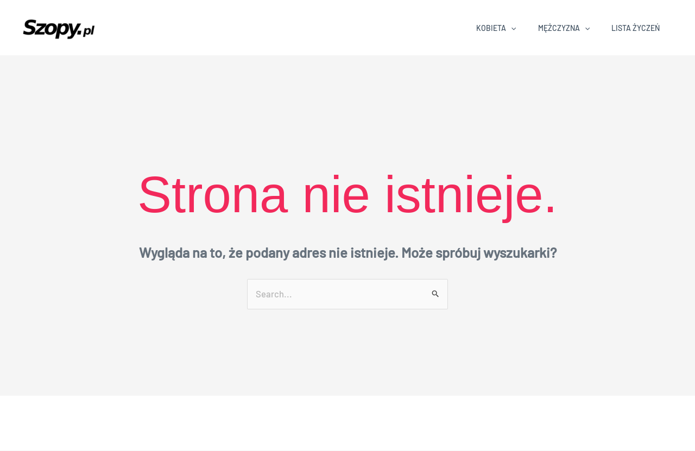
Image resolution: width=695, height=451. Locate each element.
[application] (511, 28)
